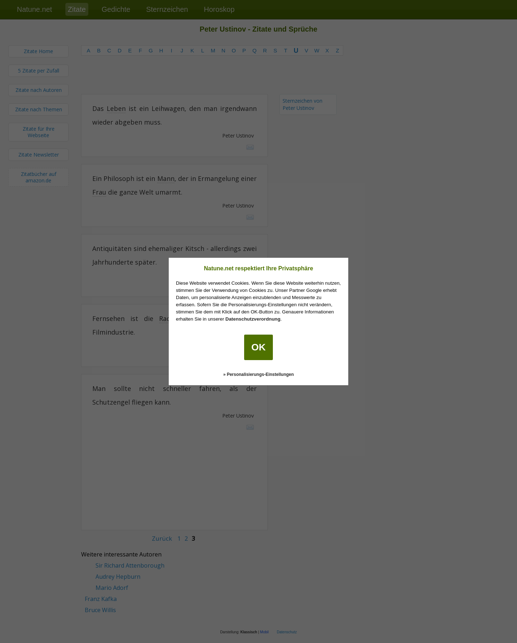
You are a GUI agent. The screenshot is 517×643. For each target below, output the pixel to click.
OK (258, 347)
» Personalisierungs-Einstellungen (258, 374)
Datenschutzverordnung (252, 319)
